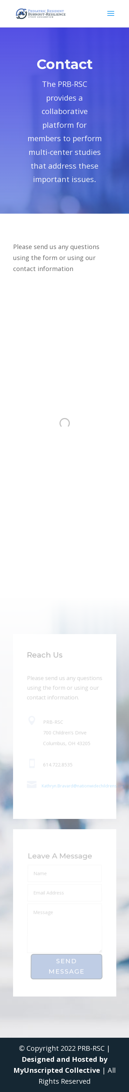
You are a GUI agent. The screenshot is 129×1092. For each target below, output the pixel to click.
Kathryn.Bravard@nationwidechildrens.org (83, 786)
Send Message (67, 966)
